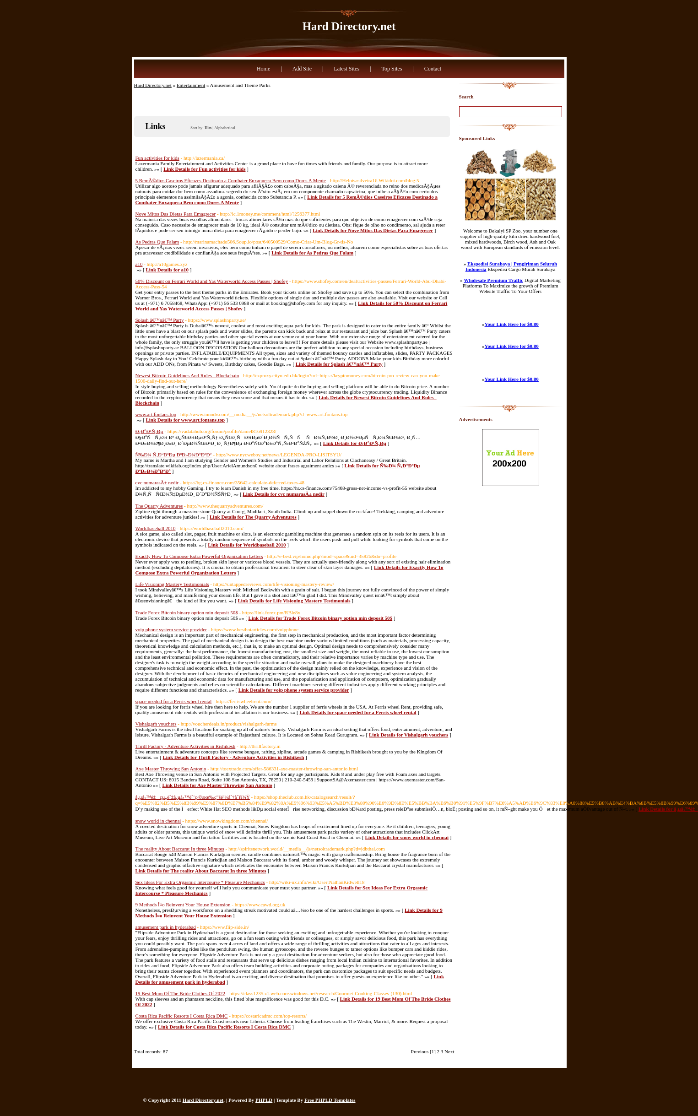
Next (449, 1051)
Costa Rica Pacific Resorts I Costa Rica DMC (181, 1015)
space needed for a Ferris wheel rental (173, 701)
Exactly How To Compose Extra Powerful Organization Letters (199, 556)
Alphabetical (224, 127)
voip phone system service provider (171, 629)
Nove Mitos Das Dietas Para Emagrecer (175, 214)
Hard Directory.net (349, 26)
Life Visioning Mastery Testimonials (172, 584)
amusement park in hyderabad (165, 927)
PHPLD (263, 1100)
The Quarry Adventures (159, 506)
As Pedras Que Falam (157, 241)
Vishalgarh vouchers (156, 723)
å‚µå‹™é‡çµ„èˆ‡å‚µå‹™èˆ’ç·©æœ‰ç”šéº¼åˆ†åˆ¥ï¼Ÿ (192, 797)
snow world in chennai (158, 820)
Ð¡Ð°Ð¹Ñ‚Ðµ (149, 431)
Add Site (302, 68)
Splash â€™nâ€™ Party (159, 320)
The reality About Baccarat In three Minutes (179, 848)
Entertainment (191, 85)
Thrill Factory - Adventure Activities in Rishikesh (185, 746)
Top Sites (391, 68)
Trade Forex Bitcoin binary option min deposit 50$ (186, 612)
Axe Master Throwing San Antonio (170, 768)
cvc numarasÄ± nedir (157, 482)
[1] (433, 1051)
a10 (139, 264)
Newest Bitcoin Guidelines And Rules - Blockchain (187, 375)
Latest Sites (346, 68)
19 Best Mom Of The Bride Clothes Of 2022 (180, 993)
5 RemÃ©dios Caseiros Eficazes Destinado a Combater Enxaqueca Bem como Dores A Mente (230, 180)
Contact (432, 68)
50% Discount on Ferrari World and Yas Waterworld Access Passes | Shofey (211, 281)
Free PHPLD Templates (330, 1100)
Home (263, 68)
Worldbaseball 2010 (155, 528)
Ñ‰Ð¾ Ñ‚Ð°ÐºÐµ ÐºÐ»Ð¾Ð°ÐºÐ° (173, 454)
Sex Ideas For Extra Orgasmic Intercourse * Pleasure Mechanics (200, 882)
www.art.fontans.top (155, 414)
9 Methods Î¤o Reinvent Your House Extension (183, 904)
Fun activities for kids (157, 158)
